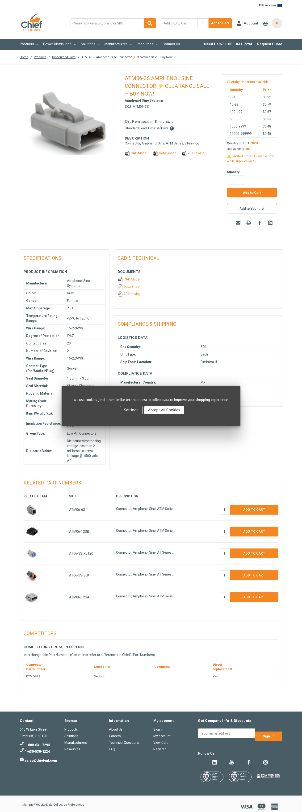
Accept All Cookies (164, 409)
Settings (131, 409)
